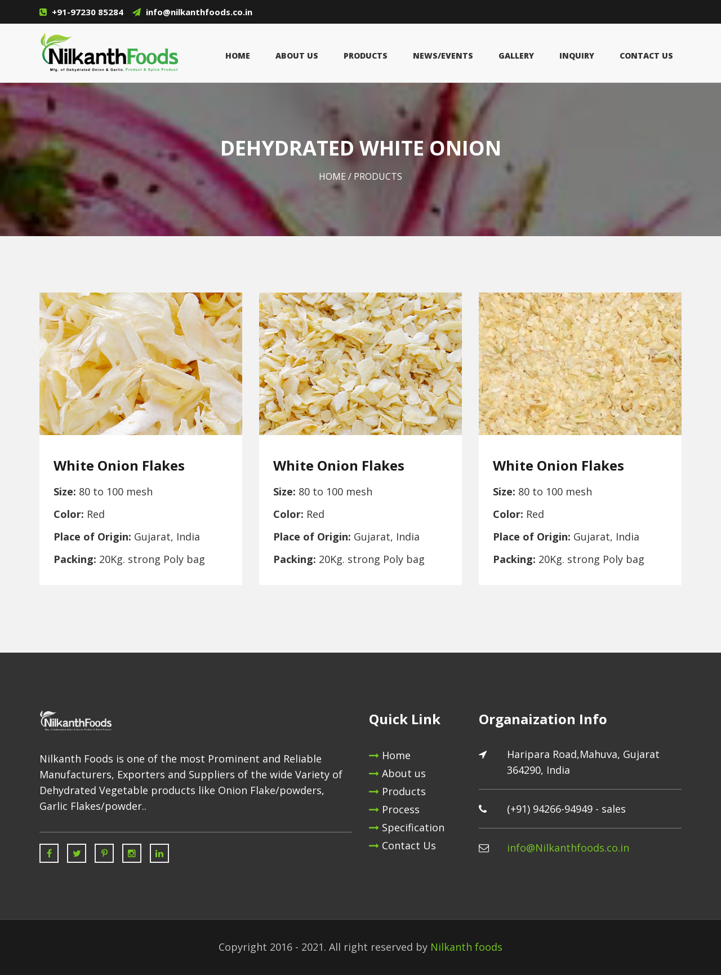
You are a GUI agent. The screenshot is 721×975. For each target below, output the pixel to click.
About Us (296, 55)
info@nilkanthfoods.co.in (199, 11)
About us (397, 773)
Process (394, 809)
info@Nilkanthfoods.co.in (568, 847)
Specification (406, 827)
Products (366, 55)
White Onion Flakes (119, 466)
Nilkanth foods (466, 947)
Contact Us (646, 55)
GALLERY (516, 55)
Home (237, 55)
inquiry (576, 55)
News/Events (443, 55)
